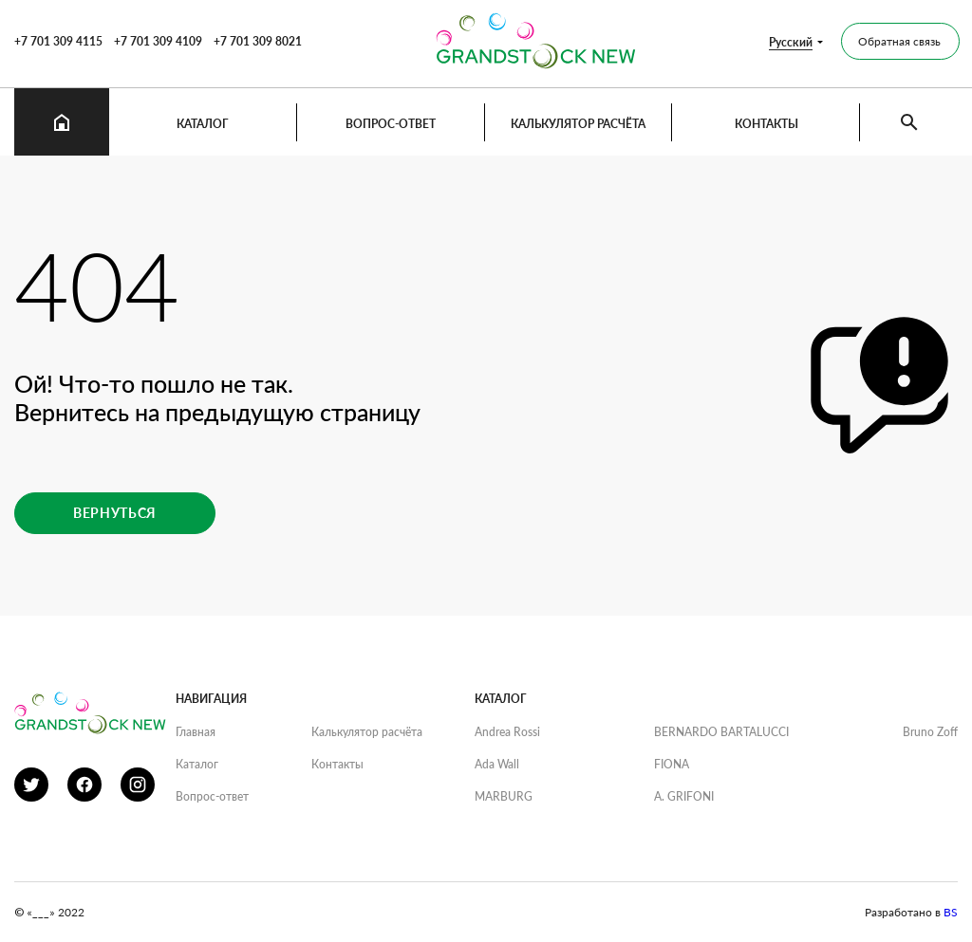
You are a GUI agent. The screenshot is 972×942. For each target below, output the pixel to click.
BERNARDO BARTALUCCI (721, 732)
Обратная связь (899, 41)
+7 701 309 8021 (258, 41)
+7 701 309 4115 (58, 41)
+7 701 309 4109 (158, 41)
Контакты (766, 124)
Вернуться (115, 513)
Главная (195, 732)
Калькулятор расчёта (578, 124)
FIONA (671, 764)
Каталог (203, 124)
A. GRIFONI (684, 796)
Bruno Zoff (930, 732)
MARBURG (504, 796)
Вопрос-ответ (391, 124)
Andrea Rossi (507, 732)
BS (951, 912)
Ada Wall (497, 764)
